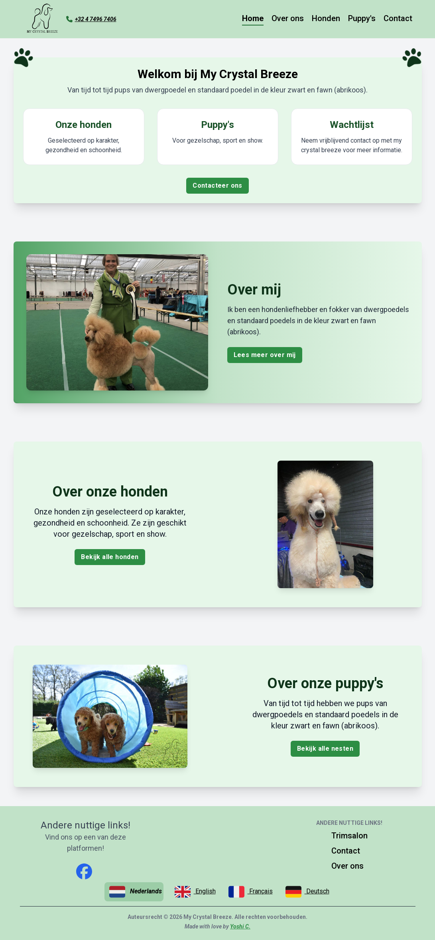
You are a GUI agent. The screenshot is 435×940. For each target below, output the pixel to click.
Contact (398, 18)
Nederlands (135, 892)
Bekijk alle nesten (325, 748)
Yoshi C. (240, 926)
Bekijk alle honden (109, 557)
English (195, 892)
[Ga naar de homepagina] (42, 19)
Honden (326, 18)
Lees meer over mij (265, 355)
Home (253, 18)
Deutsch (307, 892)
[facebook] (84, 871)
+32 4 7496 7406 (95, 19)
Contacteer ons (217, 185)
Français (250, 892)
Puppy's (362, 18)
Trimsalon (349, 835)
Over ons (288, 18)
